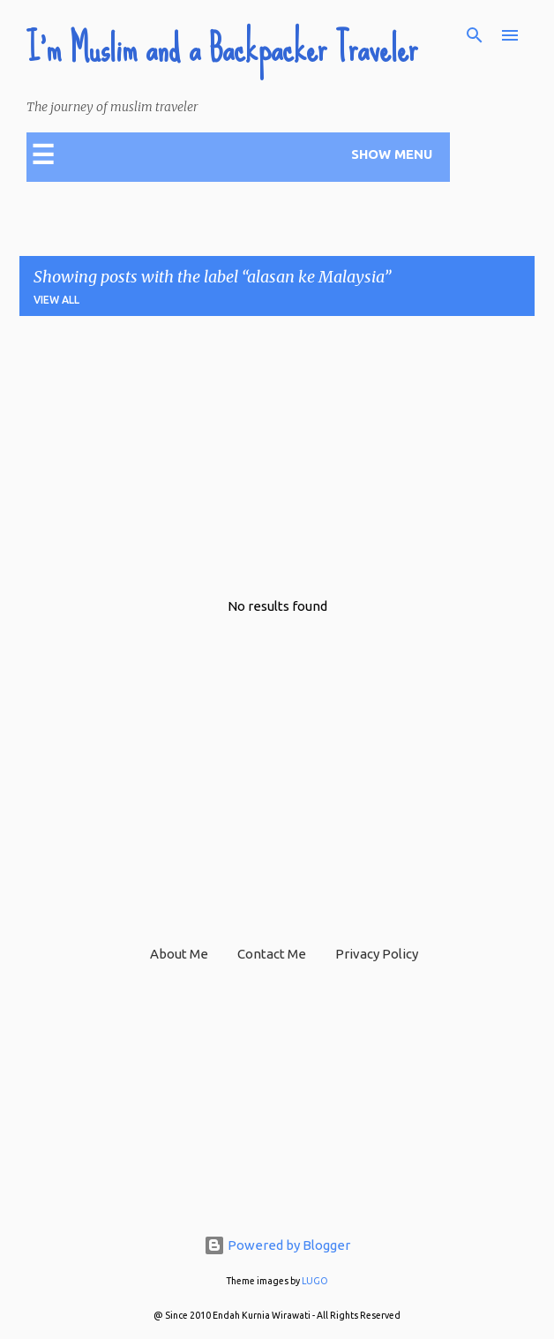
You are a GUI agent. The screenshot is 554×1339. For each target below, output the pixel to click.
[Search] (474, 35)
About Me (179, 953)
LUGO (315, 1280)
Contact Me (271, 953)
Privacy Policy (376, 953)
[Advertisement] (283, 453)
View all (56, 299)
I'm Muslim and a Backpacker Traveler (221, 48)
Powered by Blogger (277, 1244)
